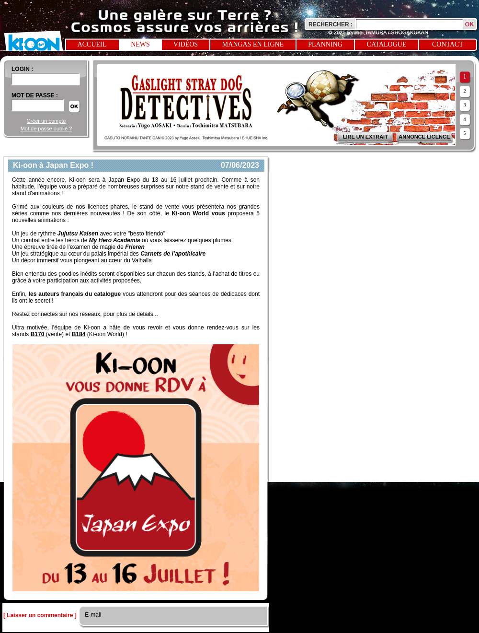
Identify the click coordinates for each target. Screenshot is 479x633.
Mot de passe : (34, 95)
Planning (325, 44)
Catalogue (387, 44)
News (140, 44)
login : (22, 69)
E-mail (92, 614)
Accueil (92, 44)
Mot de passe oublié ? (46, 128)
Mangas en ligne (253, 44)
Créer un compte (46, 121)
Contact (447, 44)
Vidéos (185, 44)
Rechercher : (330, 24)
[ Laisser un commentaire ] (40, 615)
